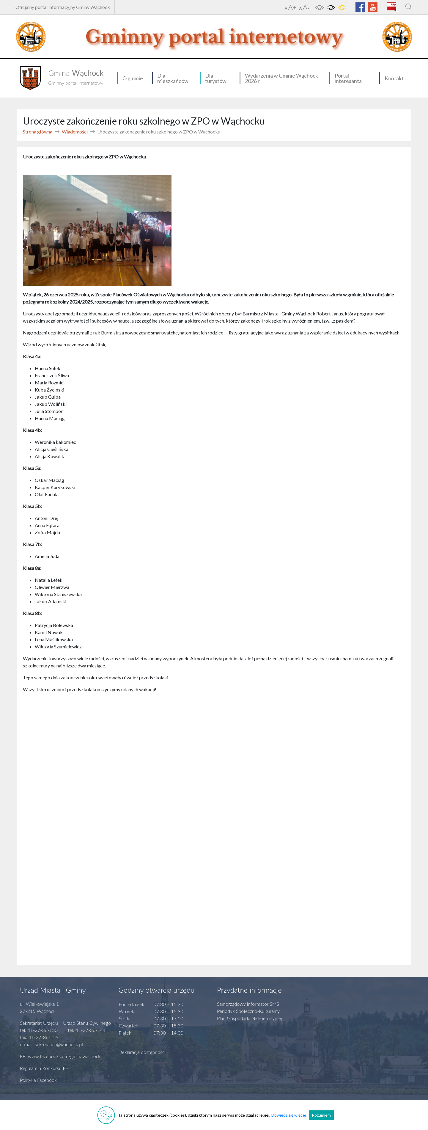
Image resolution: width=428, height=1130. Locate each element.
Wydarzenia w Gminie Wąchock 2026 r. (281, 78)
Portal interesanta (348, 78)
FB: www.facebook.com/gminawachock (60, 1056)
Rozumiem (321, 1115)
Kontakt (394, 78)
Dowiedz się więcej (288, 1115)
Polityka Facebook (38, 1080)
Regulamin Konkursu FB (44, 1068)
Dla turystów (215, 78)
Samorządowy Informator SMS (248, 1004)
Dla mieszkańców (172, 78)
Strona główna (37, 131)
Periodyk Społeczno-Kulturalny (248, 1011)
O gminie (132, 78)
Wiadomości (75, 131)
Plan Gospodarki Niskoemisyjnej (249, 1018)
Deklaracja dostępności (142, 1052)
